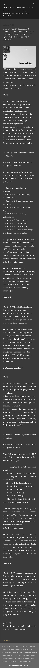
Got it (27, 665)
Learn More (15, 665)
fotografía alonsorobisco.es (18, 7)
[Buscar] (34, 3)
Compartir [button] (6, 640)
